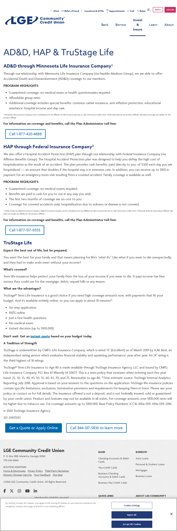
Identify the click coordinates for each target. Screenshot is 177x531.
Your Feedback (42, 468)
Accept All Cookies (132, 524)
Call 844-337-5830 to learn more (96, 422)
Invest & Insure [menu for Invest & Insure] (131, 20)
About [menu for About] (169, 20)
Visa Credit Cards (107, 461)
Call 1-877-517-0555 (24, 223)
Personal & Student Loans (150, 458)
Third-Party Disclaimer (57, 464)
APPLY (158, 9)
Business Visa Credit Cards (112, 476)
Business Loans (144, 470)
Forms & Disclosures (14, 464)
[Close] (171, 514)
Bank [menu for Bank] (92, 20)
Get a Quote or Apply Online (33, 422)
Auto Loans (142, 452)
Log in (170, 9)
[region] (88, 514)
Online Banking (106, 496)
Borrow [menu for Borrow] (108, 20)
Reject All (131, 515)
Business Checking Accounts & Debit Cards (111, 469)
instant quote (40, 329)
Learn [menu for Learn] (153, 20)
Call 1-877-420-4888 (25, 125)
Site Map (58, 468)
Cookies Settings (132, 506)
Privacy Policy (35, 464)
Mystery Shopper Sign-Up (17, 468)
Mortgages (141, 464)
